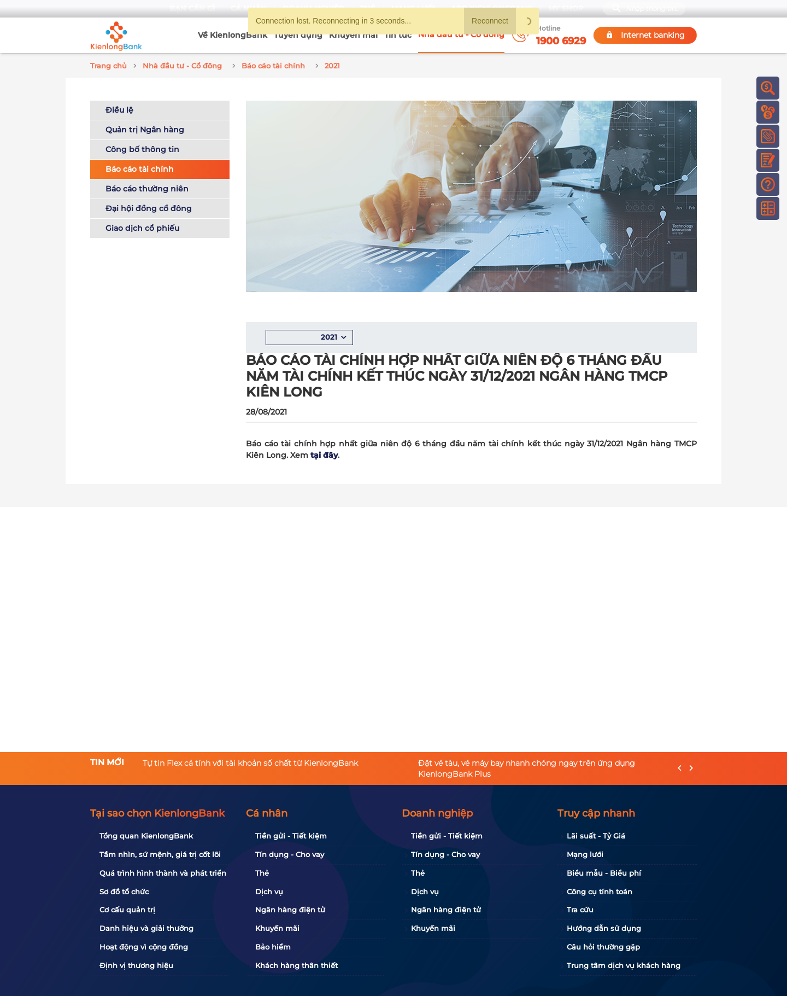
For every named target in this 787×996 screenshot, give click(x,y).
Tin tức (398, 35)
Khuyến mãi (353, 35)
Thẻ (262, 873)
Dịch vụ (269, 891)
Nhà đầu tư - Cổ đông (461, 34)
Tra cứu (580, 909)
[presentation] (679, 768)
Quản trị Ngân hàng (144, 128)
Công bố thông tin (142, 148)
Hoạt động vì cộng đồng (143, 946)
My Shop (566, 8)
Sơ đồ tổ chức (124, 891)
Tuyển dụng (298, 35)
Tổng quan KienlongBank (146, 835)
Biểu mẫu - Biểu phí (604, 873)
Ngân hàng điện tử (290, 909)
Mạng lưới (585, 854)
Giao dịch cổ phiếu (142, 226)
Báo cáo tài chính (139, 167)
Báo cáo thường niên (147, 187)
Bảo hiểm (273, 946)
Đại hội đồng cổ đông (148, 207)
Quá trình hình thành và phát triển (162, 873)
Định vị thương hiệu (136, 965)
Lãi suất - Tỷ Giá (596, 835)
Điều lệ (119, 108)
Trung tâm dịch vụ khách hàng (623, 965)
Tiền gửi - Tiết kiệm (291, 835)
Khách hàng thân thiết (296, 965)
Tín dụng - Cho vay (289, 854)
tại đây (324, 453)
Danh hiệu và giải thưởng (146, 928)
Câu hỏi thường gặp (603, 946)
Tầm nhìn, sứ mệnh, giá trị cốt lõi (160, 854)
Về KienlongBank (232, 35)
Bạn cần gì (192, 8)
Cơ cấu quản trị (127, 909)
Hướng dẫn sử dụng (604, 928)
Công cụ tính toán (599, 891)
